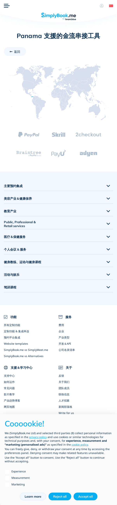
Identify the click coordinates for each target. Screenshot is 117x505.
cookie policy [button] (80, 444)
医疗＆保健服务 (15, 237)
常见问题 (9, 388)
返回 (17, 52)
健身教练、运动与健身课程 (22, 262)
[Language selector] (109, 6)
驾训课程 (10, 287)
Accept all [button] (85, 496)
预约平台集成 (12, 337)
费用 (61, 325)
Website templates (16, 343)
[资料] (102, 6)
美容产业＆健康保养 (18, 198)
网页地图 (9, 407)
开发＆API (65, 343)
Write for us (66, 413)
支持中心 (9, 375)
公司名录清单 (67, 350)
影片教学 (9, 394)
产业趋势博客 (12, 400)
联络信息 (64, 394)
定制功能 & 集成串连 (16, 331)
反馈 (61, 375)
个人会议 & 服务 (15, 249)
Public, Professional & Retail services (20, 224)
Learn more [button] (33, 496)
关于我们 (64, 382)
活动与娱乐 (11, 275)
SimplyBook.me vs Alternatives (23, 356)
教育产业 (10, 211)
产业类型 (64, 337)
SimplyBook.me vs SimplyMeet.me (26, 350)
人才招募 (64, 400)
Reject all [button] (60, 496)
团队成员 (64, 388)
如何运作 (9, 382)
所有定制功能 (12, 325)
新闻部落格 (65, 407)
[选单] (7, 6)
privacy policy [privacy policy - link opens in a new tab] (38, 437)
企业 (61, 331)
